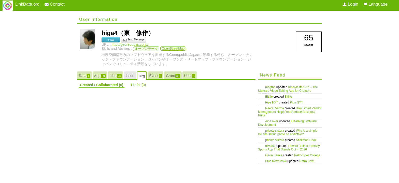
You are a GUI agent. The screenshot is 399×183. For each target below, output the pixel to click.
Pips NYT (272, 102)
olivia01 (270, 146)
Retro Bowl (306, 161)
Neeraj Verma (275, 108)
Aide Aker (272, 121)
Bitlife (269, 96)
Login (350, 4)
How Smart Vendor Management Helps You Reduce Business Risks (289, 111)
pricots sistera (275, 130)
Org (142, 76)
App (100, 76)
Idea (116, 76)
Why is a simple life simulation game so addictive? (287, 132)
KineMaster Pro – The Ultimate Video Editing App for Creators (288, 89)
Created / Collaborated (101, 85)
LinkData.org (27, 4)
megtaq (270, 87)
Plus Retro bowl (276, 161)
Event (155, 76)
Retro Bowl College (307, 155)
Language (375, 4)
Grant (173, 76)
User (189, 76)
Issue (130, 76)
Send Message (134, 40)
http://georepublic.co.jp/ (129, 44)
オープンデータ (146, 49)
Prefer (138, 85)
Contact (55, 4)
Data (84, 76)
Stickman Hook (306, 140)
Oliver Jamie (274, 155)
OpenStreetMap (173, 48)
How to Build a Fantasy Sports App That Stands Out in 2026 (289, 147)
